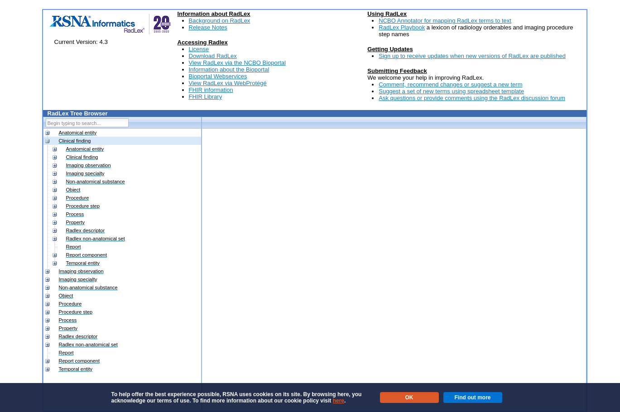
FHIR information (211, 89)
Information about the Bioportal (229, 69)
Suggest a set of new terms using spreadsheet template (451, 91)
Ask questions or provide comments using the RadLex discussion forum (472, 98)
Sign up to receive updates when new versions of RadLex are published (472, 56)
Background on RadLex (219, 20)
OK (409, 397)
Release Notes (208, 27)
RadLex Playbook (402, 27)
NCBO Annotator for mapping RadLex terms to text (445, 20)
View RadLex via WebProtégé (228, 83)
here (338, 401)
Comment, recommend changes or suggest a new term (450, 84)
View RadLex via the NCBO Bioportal (237, 62)
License (199, 49)
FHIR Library (205, 96)
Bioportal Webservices (218, 76)
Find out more (473, 397)
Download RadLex (213, 56)
